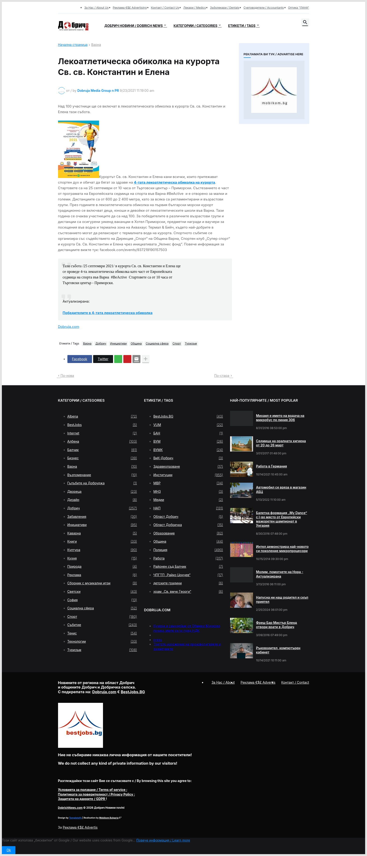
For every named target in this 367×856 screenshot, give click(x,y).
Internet (102, 433)
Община (136, 343)
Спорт (176, 343)
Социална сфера (157, 343)
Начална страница (73, 45)
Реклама (102, 575)
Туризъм (191, 343)
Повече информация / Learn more (163, 840)
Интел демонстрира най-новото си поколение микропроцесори (282, 549)
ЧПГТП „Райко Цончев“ (188, 575)
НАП (188, 508)
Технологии (102, 641)
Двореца (102, 491)
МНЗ (188, 491)
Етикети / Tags (242, 26)
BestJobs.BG (188, 416)
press (157, 640)
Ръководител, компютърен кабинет (278, 650)
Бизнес (102, 458)
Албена (102, 441)
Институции (188, 475)
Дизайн (102, 499)
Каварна (102, 533)
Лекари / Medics (194, 7)
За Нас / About (223, 682)
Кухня (102, 558)
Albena (102, 416)
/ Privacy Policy (96, 794)
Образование (188, 533)
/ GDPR (82, 799)
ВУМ (188, 441)
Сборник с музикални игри (102, 583)
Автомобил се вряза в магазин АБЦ (281, 489)
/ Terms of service (92, 790)
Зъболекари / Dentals (224, 7)
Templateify (75, 817)
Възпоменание (102, 475)
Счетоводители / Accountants (263, 7)
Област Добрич (188, 516)
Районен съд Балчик (188, 566)
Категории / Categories (195, 26)
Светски (102, 591)
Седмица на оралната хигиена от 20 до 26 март (281, 443)
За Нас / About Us (96, 7)
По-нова (67, 376)
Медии (188, 499)
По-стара (221, 376)
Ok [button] (9, 850)
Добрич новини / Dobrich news (133, 26)
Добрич (100, 343)
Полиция (188, 550)
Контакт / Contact (295, 682)
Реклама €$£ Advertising (130, 7)
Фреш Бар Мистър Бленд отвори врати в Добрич (276, 625)
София (102, 600)
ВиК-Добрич (188, 458)
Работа (188, 558)
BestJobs (102, 424)
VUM (188, 424)
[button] (305, 22)
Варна (96, 45)
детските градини (188, 583)
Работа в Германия (271, 466)
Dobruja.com (68, 326)
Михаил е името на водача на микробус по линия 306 (280, 418)
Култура (102, 550)
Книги (102, 541)
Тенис (102, 633)
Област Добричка (188, 524)
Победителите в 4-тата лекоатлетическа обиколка (108, 313)
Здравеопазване (188, 466)
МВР (188, 483)
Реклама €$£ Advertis (80, 827)
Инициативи (118, 343)
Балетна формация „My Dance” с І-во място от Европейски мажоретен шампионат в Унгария (281, 519)
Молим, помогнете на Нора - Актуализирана (279, 574)
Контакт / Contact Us (165, 7)
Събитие (102, 625)
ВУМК (188, 450)
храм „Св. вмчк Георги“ (188, 591)
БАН (188, 433)
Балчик (102, 450)
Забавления (102, 516)
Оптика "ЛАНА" (298, 7)
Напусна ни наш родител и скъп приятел (282, 599)
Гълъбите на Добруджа (102, 483)
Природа (102, 566)
